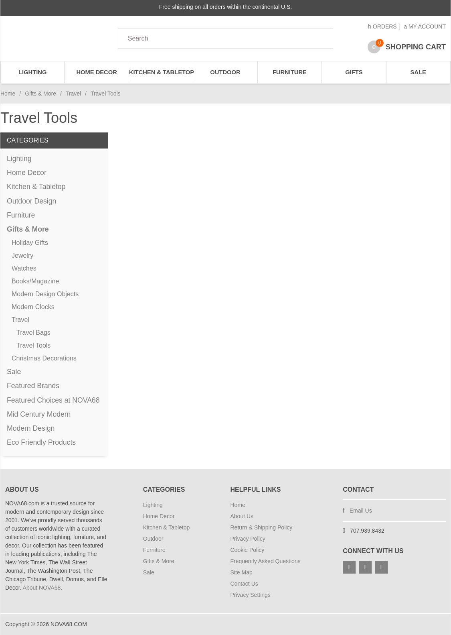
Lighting (32, 72)
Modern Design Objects (45, 294)
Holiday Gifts (30, 242)
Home (7, 93)
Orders (382, 26)
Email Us (361, 510)
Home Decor (96, 72)
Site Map (242, 572)
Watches (24, 268)
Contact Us (244, 583)
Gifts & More (40, 93)
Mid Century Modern (39, 414)
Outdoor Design (31, 201)
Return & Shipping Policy (262, 527)
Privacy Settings (251, 595)
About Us (242, 516)
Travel (73, 93)
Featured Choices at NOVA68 (53, 400)
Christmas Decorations (44, 358)
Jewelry (22, 255)
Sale (418, 72)
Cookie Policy (248, 550)
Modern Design (31, 428)
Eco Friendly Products (41, 442)
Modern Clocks (33, 306)
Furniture (290, 72)
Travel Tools (33, 345)
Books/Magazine (35, 281)
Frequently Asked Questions (266, 561)
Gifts (353, 72)
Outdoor (225, 72)
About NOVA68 (42, 587)
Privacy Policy (248, 538)
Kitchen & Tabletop (161, 72)
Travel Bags (33, 332)
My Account (425, 26)
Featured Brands (33, 386)
